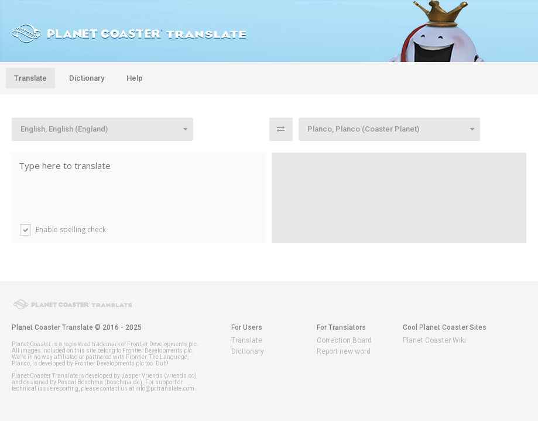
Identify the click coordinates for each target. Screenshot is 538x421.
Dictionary (86, 78)
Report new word (344, 351)
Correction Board (344, 340)
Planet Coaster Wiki (434, 340)
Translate (30, 78)
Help (134, 78)
